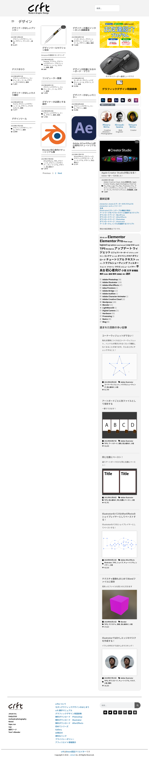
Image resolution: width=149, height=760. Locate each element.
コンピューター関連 (51, 78)
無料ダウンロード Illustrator (68, 719)
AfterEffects (48, 161)
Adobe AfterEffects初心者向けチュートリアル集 (84, 129)
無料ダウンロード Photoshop (68, 716)
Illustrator (108, 562)
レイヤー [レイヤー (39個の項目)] (132, 266)
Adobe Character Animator (114, 296)
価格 (47, 67)
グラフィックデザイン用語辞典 (119, 89)
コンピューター (88, 41)
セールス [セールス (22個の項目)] (114, 256)
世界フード (12, 729)
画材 (54, 115)
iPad (108, 186)
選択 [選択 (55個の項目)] (128, 273)
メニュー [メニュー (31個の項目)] (124, 267)
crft (62, 751)
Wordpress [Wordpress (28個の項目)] (110, 249)
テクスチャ (112, 624)
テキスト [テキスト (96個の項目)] (130, 259)
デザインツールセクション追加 (54, 48)
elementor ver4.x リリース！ (111, 206)
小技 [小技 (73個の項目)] (123, 270)
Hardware (106, 313)
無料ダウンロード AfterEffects (69, 723)
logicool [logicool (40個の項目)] (103, 244)
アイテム (53, 61)
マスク (132, 680)
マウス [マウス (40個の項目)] (118, 266)
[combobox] (107, 8)
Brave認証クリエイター (76, 751)
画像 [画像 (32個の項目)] (110, 274)
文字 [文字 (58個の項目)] (129, 270)
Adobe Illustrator (109, 282)
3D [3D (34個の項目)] (101, 237)
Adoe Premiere (109, 288)
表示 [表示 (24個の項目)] (124, 274)
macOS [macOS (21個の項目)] (137, 245)
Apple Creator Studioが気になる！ (119, 172)
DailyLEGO (12, 716)
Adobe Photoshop (110, 279)
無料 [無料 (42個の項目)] (101, 273)
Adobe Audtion (109, 293)
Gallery (58, 729)
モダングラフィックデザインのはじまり (72, 707)
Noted (10, 721)
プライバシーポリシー (64, 739)
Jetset (72, 755)
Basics (105, 319)
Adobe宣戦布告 (126, 182)
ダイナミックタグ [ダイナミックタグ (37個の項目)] (125, 256)
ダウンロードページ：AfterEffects (113, 217)
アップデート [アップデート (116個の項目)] (123, 248)
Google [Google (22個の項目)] (130, 242)
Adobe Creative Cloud (112, 182)
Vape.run (12, 724)
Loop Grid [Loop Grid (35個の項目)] (130, 245)
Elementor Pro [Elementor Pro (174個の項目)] (111, 240)
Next (60, 173)
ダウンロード (113, 680)
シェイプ (120, 562)
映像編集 (130, 190)
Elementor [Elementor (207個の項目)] (116, 236)
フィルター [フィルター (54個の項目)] (133, 262)
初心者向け (50, 167)
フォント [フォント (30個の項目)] (103, 267)
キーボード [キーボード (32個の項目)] (124, 252)
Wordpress (107, 302)
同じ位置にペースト (124, 500)
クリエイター (123, 188)
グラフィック (88, 141)
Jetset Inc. (12, 713)
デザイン (19, 41)
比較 (135, 190)
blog (63, 27)
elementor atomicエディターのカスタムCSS (116, 204)
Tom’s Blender (14, 732)
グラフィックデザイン (20, 39)
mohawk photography (17, 719)
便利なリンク (61, 735)
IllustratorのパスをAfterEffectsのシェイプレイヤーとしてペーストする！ (119, 516)
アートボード (113, 443)
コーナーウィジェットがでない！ (118, 335)
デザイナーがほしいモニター (84, 80)
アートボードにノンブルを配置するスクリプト (117, 224)
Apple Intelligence (122, 184)
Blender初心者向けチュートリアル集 (53, 151)
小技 (116, 387)
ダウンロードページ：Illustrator (112, 221)
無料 (109, 683)
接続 (88, 43)
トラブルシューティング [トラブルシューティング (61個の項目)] (115, 263)
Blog (104, 322)
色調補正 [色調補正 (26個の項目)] (119, 274)
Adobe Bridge (108, 290)
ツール (54, 65)
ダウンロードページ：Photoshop (112, 219)
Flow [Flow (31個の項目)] (125, 241)
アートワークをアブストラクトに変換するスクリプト (119, 213)
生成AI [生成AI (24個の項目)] (106, 274)
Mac (120, 186)
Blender (106, 305)
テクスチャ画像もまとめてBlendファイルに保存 (119, 580)
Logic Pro (114, 186)
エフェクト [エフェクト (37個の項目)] (115, 252)
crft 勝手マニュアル (63, 710)
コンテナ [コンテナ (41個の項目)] (108, 255)
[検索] (138, 705)
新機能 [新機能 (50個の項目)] (135, 270)
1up (10, 727)
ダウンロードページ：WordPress (112, 215)
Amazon (46, 61)
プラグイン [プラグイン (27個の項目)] (110, 267)
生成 (101, 208)
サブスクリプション (119, 190)
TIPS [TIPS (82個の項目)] (103, 248)
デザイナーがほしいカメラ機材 (23, 78)
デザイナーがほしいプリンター (23, 29)
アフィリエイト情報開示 (65, 742)
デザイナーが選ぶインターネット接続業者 (84, 29)
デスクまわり (18, 53)
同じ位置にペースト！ (112, 457)
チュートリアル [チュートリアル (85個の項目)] (115, 259)
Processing (107, 316)
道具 (51, 67)
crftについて (60, 703)
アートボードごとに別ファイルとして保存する (119, 402)
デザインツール (19, 103)
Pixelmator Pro (128, 186)
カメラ (15, 89)
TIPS (55, 161)
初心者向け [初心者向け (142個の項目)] (113, 270)
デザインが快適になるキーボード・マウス (84, 54)
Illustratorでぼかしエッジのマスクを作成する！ (119, 639)
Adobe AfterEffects (110, 285)
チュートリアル (53, 165)
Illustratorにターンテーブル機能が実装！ (116, 210)
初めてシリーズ (61, 726)
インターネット (79, 39)
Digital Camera (108, 310)
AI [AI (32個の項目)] (103, 237)
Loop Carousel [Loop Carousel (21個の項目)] (121, 245)
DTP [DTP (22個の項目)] (106, 238)
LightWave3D (108, 307)
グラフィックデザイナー (53, 62)
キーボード (78, 65)
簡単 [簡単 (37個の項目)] (114, 274)
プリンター (26, 41)
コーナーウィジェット (112, 384)
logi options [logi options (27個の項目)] (111, 245)
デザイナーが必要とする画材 (54, 102)
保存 (120, 443)
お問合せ (59, 732)
